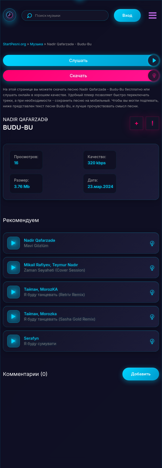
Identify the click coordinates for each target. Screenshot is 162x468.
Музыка (36, 44)
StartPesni (9, 15)
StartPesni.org (14, 44)
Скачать (114, 75)
